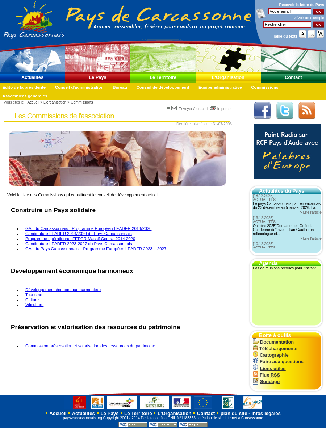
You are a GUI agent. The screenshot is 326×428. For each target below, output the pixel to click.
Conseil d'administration (79, 87)
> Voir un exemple (309, 18)
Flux (266, 375)
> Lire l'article (311, 212)
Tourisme (33, 295)
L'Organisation (228, 77)
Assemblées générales (24, 96)
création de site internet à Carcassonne (230, 418)
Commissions (265, 87)
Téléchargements (275, 348)
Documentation (273, 342)
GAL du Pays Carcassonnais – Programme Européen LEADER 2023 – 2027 (95, 249)
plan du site (234, 413)
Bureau (120, 87)
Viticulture (34, 304)
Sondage (266, 381)
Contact (293, 77)
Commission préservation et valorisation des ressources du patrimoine (90, 346)
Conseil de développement (162, 87)
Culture (32, 300)
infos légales (266, 413)
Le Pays (97, 77)
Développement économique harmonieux (63, 290)
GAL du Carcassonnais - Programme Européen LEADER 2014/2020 (88, 228)
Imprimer (221, 109)
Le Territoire (163, 77)
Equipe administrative (220, 87)
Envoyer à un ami (187, 109)
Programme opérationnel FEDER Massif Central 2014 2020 (80, 238)
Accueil (33, 102)
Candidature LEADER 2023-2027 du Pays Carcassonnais (78, 244)
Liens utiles (269, 368)
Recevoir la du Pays (301, 5)
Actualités (32, 77)
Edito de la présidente (24, 87)
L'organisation (54, 102)
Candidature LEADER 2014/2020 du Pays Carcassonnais (78, 233)
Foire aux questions (278, 361)
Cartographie (271, 355)
